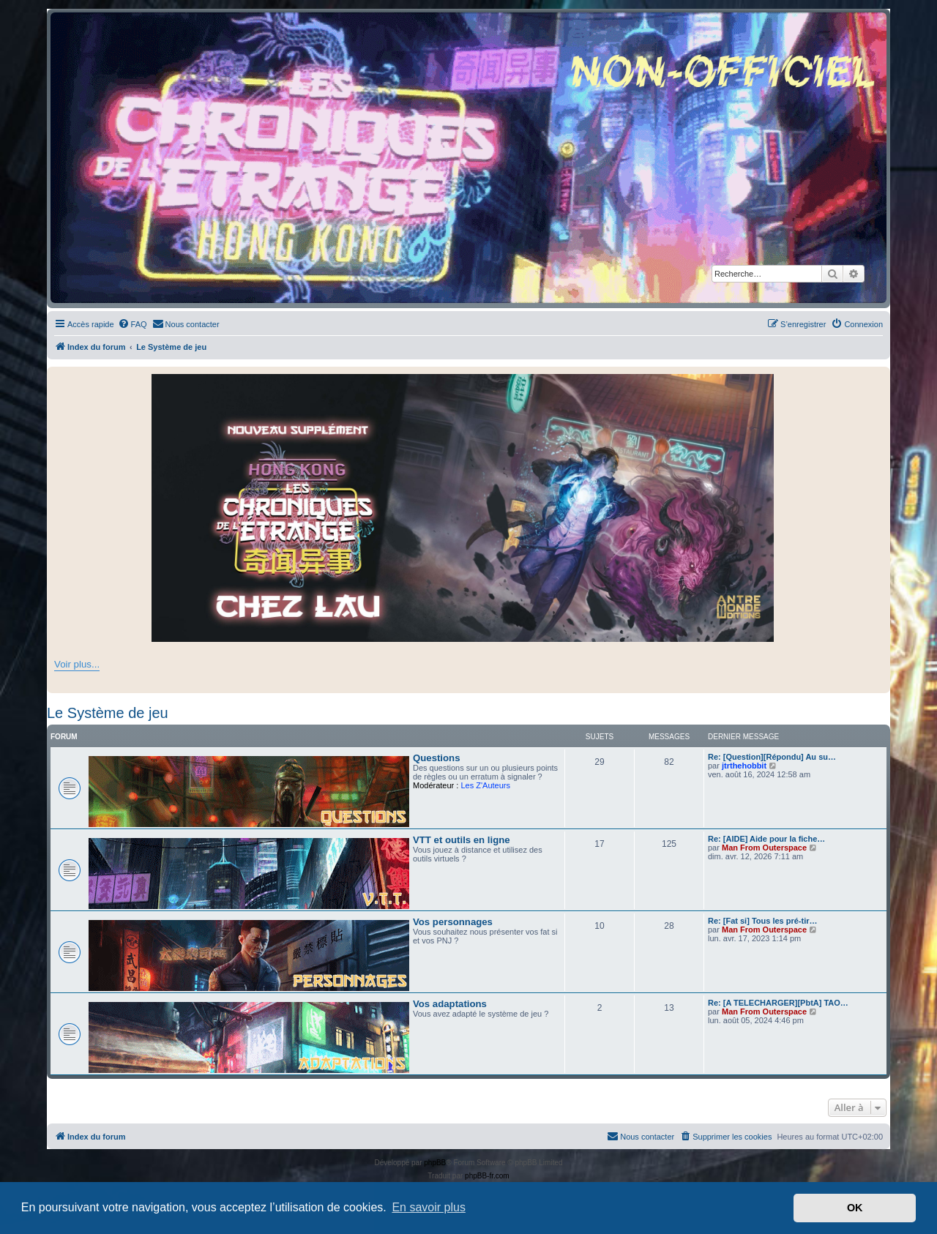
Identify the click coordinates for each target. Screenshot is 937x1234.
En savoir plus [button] (429, 1207)
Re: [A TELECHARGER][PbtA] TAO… (778, 1002)
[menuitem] (132, 324)
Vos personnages (453, 921)
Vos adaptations (450, 1003)
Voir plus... (77, 664)
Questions (436, 757)
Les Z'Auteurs (485, 785)
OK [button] (855, 1208)
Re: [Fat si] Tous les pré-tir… (763, 920)
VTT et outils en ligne (461, 839)
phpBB (435, 1163)
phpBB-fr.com (487, 1176)
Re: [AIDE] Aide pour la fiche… (766, 838)
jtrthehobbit (744, 765)
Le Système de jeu (107, 713)
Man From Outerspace (764, 847)
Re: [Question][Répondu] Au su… (772, 756)
